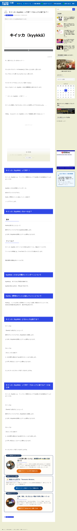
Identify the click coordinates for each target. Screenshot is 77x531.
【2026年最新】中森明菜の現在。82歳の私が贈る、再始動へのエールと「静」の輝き (65, 179)
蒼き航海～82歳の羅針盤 (8, 3)
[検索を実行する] (73, 9)
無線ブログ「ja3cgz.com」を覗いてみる (30, 508)
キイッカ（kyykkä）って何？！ (20, 155)
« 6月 (58, 99)
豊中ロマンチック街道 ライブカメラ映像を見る (28, 488)
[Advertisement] (28, 135)
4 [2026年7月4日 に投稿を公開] (73, 88)
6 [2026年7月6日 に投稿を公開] (60, 90)
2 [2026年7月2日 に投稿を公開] (68, 88)
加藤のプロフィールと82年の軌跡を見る (29, 471)
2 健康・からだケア (9, 15)
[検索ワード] (66, 9)
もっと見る (28, 157)
